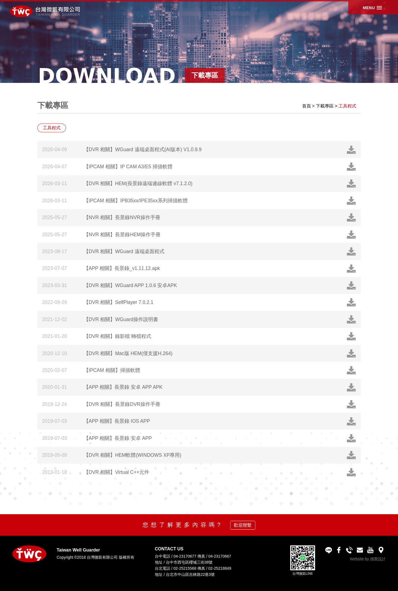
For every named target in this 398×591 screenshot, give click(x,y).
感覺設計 (378, 559)
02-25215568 (185, 568)
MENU (365, 11)
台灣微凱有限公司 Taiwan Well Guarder (47, 12)
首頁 (306, 106)
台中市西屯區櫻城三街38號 (189, 562)
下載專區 (325, 106)
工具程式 (347, 106)
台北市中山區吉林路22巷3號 (190, 574)
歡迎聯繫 (242, 525)
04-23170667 (219, 556)
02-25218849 (219, 568)
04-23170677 (185, 556)
